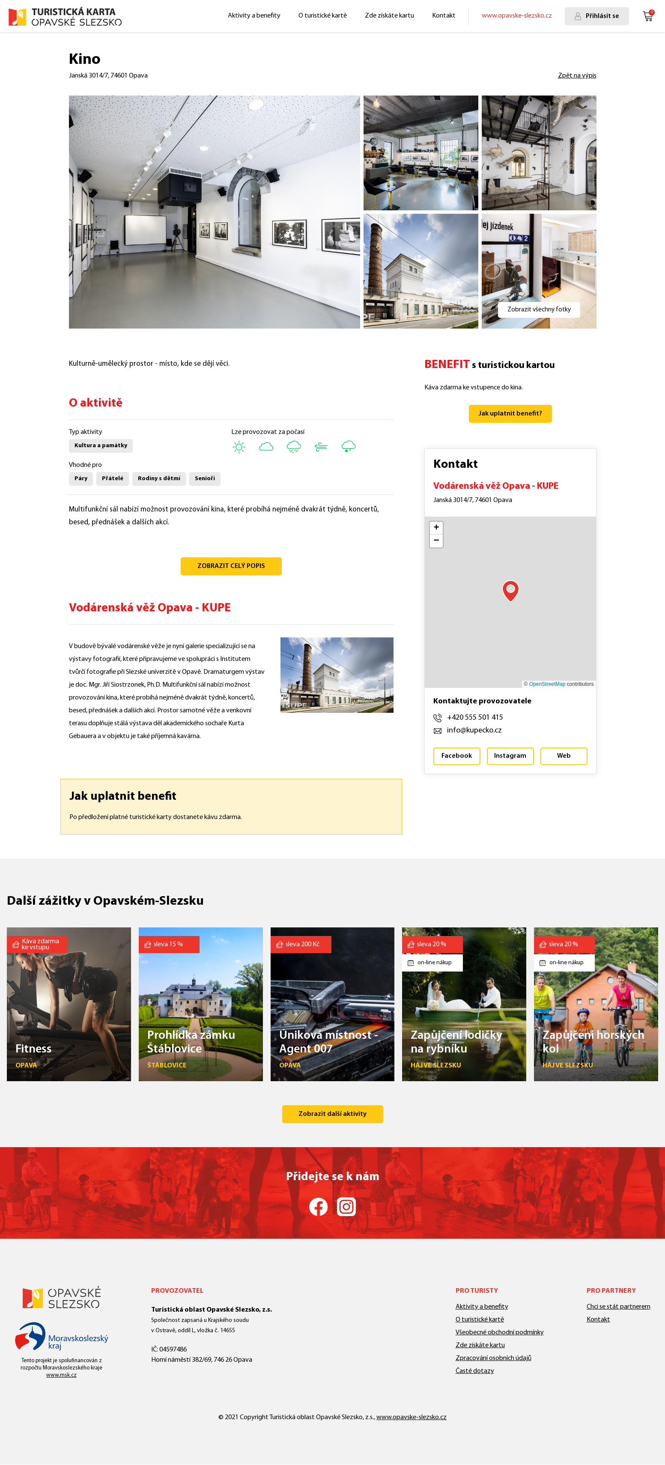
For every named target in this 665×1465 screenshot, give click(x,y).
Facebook (456, 756)
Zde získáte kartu (389, 15)
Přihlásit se (602, 16)
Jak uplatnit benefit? (510, 413)
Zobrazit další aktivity (332, 1114)
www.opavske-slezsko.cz (517, 15)
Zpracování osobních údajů (493, 1358)
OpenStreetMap (547, 684)
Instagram (510, 756)
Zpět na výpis (577, 75)
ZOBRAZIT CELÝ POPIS (231, 566)
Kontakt (444, 15)
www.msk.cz (61, 1375)
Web (564, 756)
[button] (510, 591)
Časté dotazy (475, 1371)
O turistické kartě (322, 15)
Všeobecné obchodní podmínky (500, 1332)
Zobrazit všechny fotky (539, 310)
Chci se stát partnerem (618, 1307)
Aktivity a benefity (254, 15)
